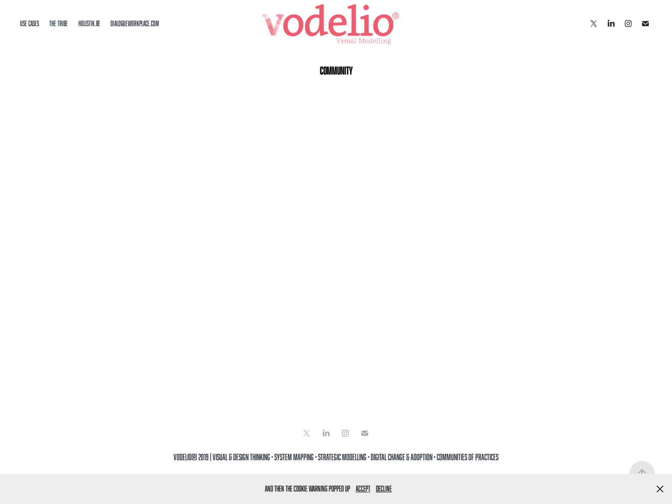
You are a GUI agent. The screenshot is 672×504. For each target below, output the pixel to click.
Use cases (29, 23)
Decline (384, 488)
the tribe (58, 23)
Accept (363, 488)
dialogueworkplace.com (135, 23)
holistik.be (89, 23)
